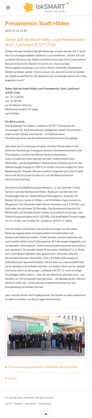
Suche (8, 403)
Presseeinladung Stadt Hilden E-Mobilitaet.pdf (43, 366)
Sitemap (18, 403)
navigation (8, 7)
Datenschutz (45, 403)
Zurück (12, 378)
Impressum (30, 403)
